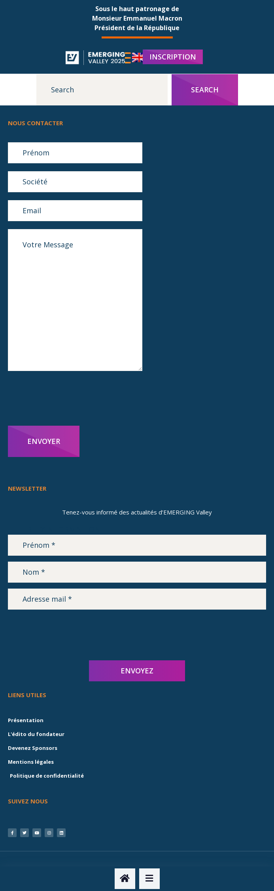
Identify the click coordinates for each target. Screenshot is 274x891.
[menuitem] (139, 58)
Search (205, 89)
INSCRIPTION (172, 56)
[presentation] (68, 398)
